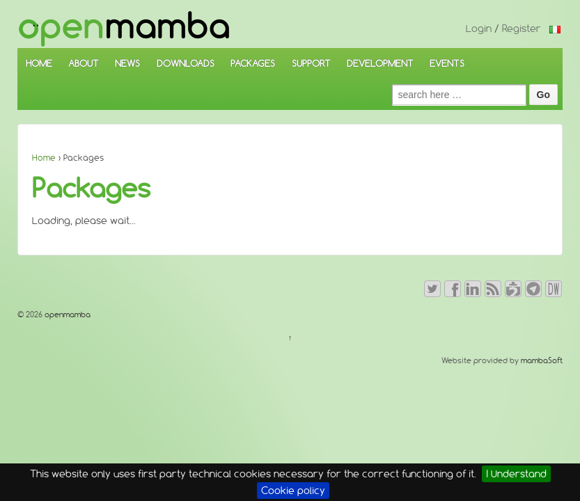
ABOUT (83, 63)
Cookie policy (293, 490)
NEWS (127, 63)
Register (521, 28)
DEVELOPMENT (380, 63)
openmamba (66, 314)
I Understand (516, 474)
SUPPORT (311, 63)
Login (479, 28)
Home (44, 157)
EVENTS (447, 63)
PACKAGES (252, 63)
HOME (39, 63)
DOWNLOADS (185, 63)
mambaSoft (542, 360)
